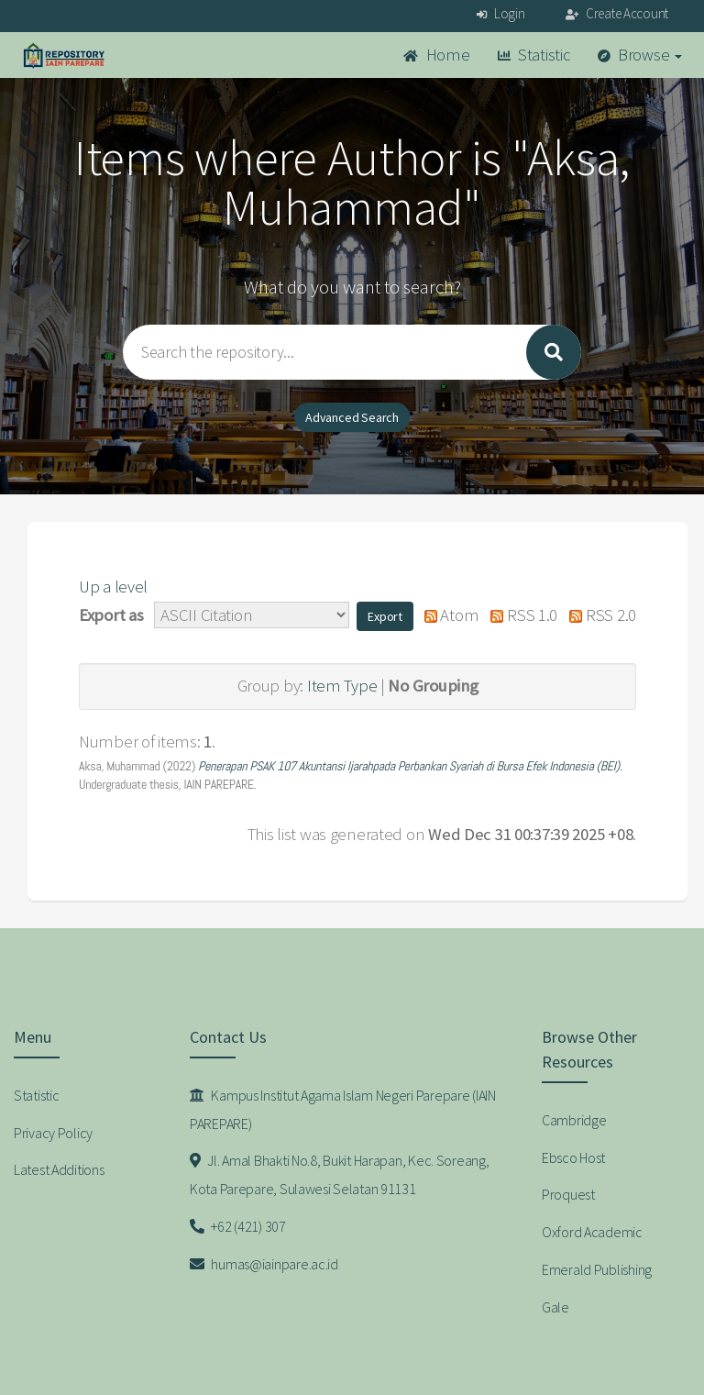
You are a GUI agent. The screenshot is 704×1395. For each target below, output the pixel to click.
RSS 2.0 (598, 615)
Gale (555, 1307)
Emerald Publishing (597, 1269)
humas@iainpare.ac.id (264, 1264)
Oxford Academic (592, 1232)
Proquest (568, 1194)
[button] (385, 616)
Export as (111, 615)
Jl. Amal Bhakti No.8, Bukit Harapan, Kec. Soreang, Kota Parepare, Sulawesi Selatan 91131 (339, 1174)
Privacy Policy (53, 1133)
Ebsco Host (573, 1157)
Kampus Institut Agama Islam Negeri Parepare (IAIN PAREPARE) (343, 1109)
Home (436, 54)
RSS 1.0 (519, 615)
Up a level (113, 586)
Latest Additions (59, 1169)
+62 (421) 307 (238, 1226)
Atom (446, 615)
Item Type (342, 685)
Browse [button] (640, 54)
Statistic (534, 54)
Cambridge (574, 1120)
